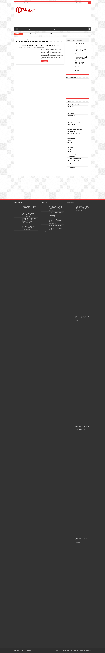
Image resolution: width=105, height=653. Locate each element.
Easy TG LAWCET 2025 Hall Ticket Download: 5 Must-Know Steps (82, 318)
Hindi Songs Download (73, 120)
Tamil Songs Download (73, 151)
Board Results (71, 106)
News (69, 140)
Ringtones (55, 29)
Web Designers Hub (86, 650)
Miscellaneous (71, 136)
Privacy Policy (18, 2)
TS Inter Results (71, 167)
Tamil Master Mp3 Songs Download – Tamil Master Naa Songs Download (55, 220)
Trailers (42, 29)
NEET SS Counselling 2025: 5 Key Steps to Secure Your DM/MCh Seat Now (82, 428)
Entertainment (71, 113)
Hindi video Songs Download (74, 122)
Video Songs (27, 29)
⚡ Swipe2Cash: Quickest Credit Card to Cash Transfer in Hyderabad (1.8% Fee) (38, 33)
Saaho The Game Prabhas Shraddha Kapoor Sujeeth (29, 206)
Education (70, 111)
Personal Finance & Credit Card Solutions (77, 145)
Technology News (72, 156)
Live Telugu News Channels (74, 133)
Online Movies (48, 29)
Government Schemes (73, 117)
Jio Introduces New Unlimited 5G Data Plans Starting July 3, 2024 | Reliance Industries (56, 207)
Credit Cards (71, 108)
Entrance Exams (71, 115)
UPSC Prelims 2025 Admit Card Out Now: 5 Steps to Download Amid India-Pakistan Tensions (81, 539)
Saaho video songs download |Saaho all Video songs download (38, 45)
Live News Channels (72, 131)
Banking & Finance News (73, 104)
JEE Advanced (71, 126)
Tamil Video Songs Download (74, 154)
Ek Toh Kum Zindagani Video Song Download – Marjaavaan (56, 214)
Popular (74, 40)
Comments (79, 40)
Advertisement (25, 2)
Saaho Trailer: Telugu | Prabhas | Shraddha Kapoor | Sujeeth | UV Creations (81, 64)
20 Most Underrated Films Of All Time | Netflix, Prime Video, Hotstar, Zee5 (81, 51)
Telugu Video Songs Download (33, 47)
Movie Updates (36, 29)
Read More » (44, 61)
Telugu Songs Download (73, 160)
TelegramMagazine (72, 650)
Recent (68, 40)
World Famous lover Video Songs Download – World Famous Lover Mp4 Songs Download (55, 227)
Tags (85, 40)
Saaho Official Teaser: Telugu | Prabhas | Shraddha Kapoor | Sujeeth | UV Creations (81, 57)
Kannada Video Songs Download (75, 129)
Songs (21, 29)
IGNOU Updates (71, 124)
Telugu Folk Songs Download (74, 158)
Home (17, 28)
